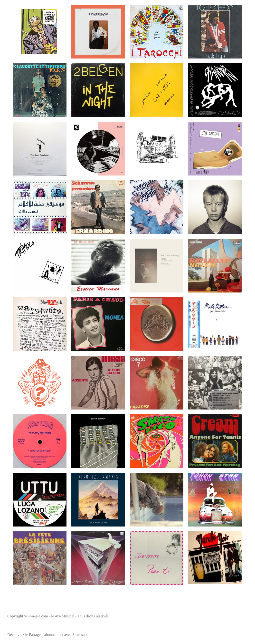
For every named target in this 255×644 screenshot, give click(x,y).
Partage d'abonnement (46, 635)
